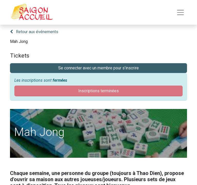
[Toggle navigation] (180, 12)
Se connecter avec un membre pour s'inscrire (98, 68)
